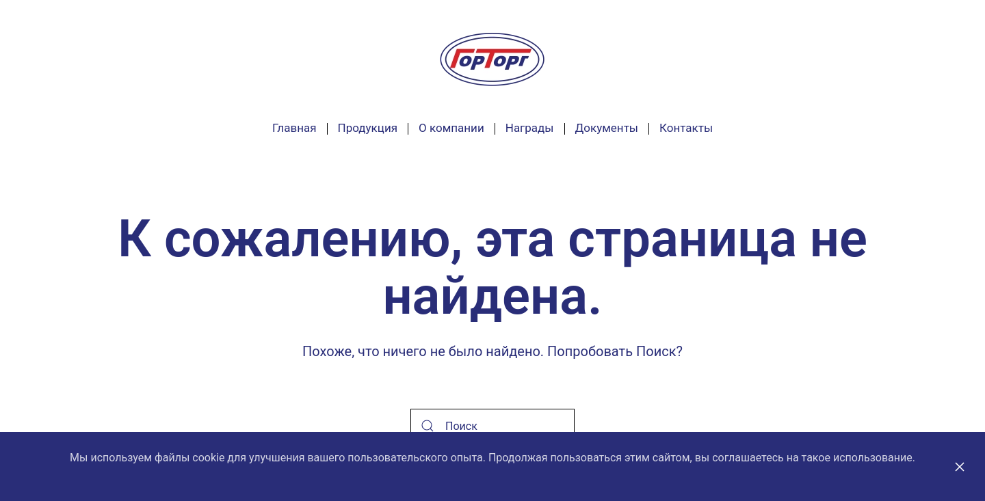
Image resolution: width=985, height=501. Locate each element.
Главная (294, 128)
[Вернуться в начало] (492, 59)
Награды (529, 128)
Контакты (686, 128)
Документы (607, 128)
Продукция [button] (367, 128)
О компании (451, 128)
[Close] (959, 467)
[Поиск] (492, 426)
